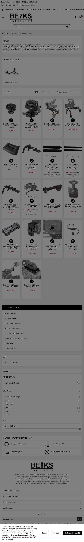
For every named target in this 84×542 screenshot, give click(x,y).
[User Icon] (75, 17)
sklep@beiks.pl (29, 5)
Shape (43, 408)
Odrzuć (44, 533)
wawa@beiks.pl (31, 2)
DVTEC (43, 400)
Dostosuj (56, 533)
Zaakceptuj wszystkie (72, 533)
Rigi (5, 357)
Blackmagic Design (43, 397)
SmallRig (43, 411)
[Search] (67, 27)
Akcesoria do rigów (11, 82)
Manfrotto (43, 404)
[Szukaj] (39, 26)
